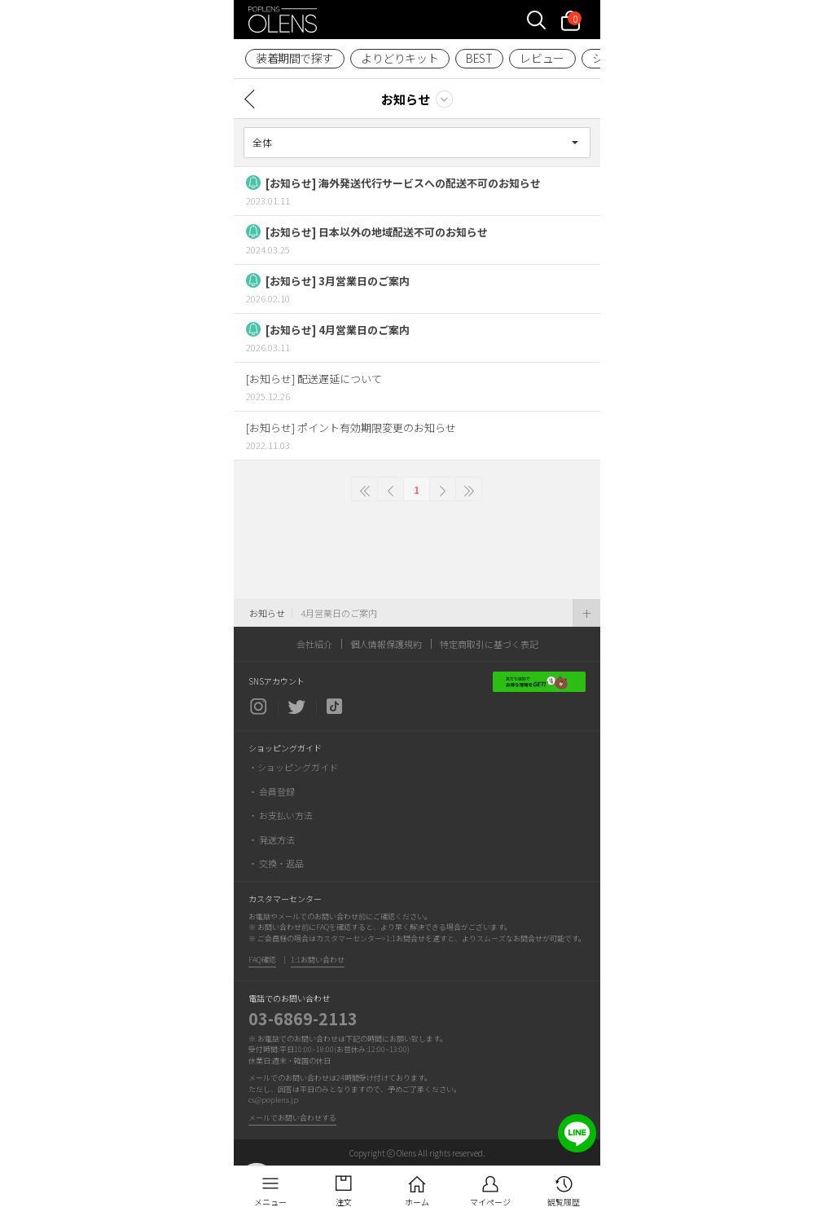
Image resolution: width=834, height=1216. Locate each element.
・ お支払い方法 (280, 815)
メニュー (270, 1202)
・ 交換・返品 (276, 863)
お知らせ (405, 99)
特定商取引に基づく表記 (489, 643)
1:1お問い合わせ (318, 959)
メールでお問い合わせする (292, 1117)
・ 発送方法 (271, 839)
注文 (344, 1202)
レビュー (542, 58)
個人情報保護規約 (386, 643)
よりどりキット (399, 58)
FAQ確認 (262, 959)
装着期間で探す (294, 58)
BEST (479, 58)
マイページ (490, 1202)
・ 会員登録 (271, 791)
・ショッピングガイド (293, 766)
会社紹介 (314, 643)
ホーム (417, 1202)
